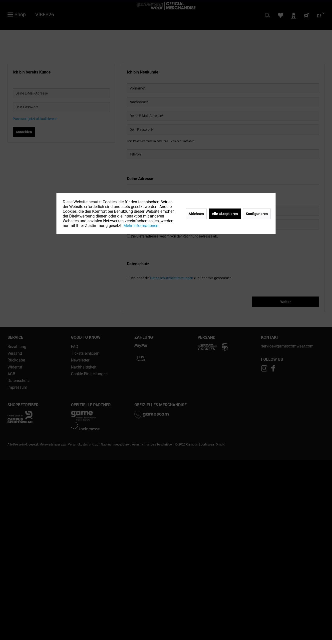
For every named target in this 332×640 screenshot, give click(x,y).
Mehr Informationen (140, 225)
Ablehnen (196, 214)
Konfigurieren (257, 214)
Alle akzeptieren (225, 214)
